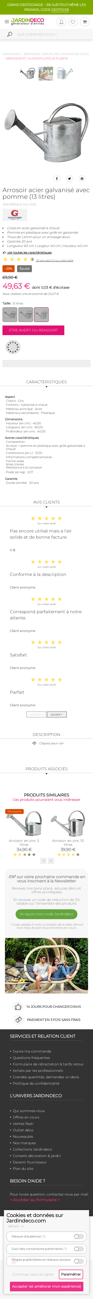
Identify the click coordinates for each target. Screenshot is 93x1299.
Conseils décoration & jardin (37, 1156)
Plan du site (23, 1168)
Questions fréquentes (31, 1057)
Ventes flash (23, 1123)
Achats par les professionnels (38, 1070)
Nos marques (24, 1143)
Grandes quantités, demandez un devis (46, 1077)
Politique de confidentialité (36, 1083)
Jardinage (11, 54)
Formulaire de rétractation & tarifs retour (48, 1064)
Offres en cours (26, 1117)
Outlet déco (23, 1130)
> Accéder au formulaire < (35, 1200)
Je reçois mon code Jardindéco (46, 914)
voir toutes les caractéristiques (27, 252)
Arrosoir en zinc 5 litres (24, 842)
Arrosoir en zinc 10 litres (68, 842)
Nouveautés (23, 1136)
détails (16, 1226)
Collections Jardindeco (32, 1149)
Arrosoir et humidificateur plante (37, 58)
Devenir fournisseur (30, 1162)
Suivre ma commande (32, 1051)
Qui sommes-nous (29, 1111)
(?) (44, 1236)
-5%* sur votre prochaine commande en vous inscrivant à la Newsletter (46, 878)
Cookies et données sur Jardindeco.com (34, 1218)
